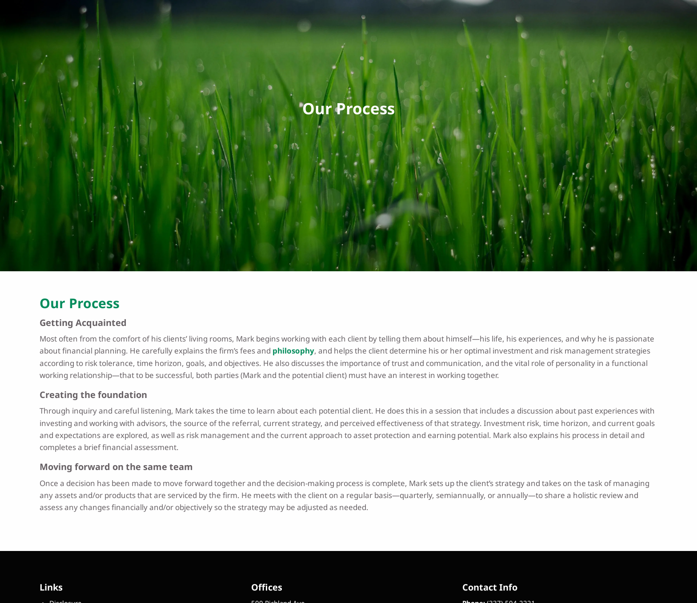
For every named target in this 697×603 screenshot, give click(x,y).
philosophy (293, 351)
